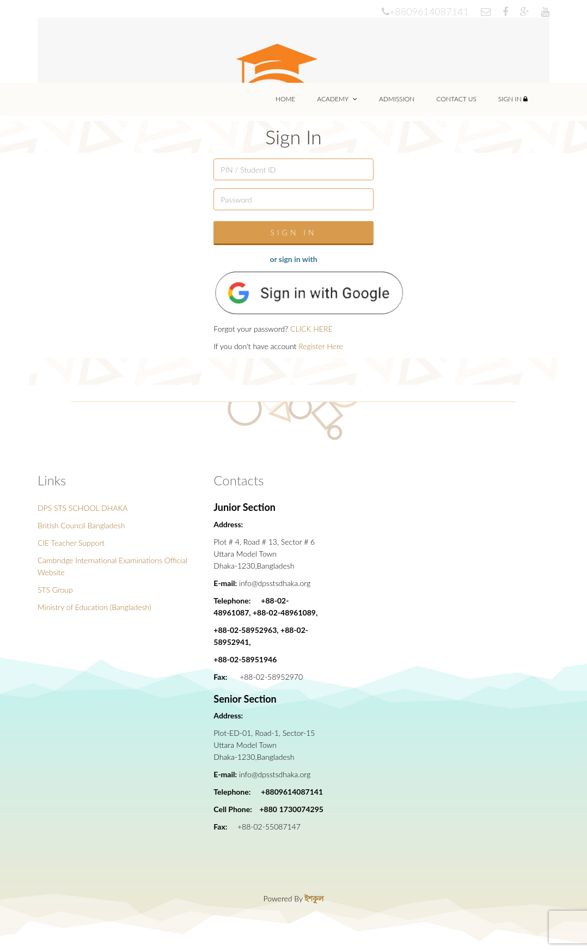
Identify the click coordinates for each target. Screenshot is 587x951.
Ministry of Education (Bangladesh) (94, 607)
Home (285, 99)
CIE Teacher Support (71, 542)
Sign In (513, 99)
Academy (337, 99)
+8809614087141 (425, 11)
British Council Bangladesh (81, 525)
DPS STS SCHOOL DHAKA (82, 508)
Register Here (320, 346)
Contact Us (456, 99)
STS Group (55, 589)
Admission (397, 99)
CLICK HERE (311, 328)
